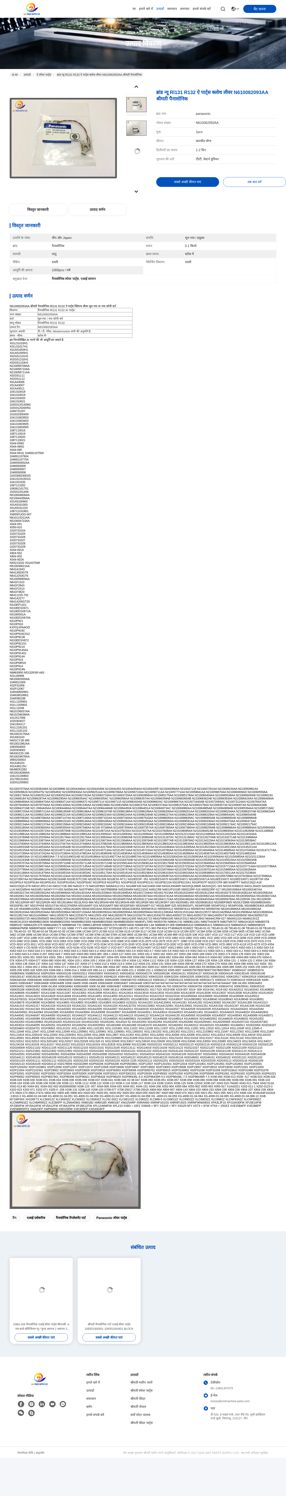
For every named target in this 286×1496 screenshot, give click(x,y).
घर (134, 8)
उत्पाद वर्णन (97, 210)
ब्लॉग (89, 1406)
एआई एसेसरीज (36, 1218)
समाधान (172, 8)
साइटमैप (40, 1452)
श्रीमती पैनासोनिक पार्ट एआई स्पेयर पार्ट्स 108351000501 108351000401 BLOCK (109, 1326)
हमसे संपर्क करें (202, 8)
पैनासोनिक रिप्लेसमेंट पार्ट (71, 1218)
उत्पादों (160, 8)
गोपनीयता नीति (25, 1452)
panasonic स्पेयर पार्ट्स (111, 1218)
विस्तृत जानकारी (38, 210)
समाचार (184, 8)
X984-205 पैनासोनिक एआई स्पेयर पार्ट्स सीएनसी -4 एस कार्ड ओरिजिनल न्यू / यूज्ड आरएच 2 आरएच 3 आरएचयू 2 (41, 1327)
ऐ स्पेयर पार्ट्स (44, 74)
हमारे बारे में (146, 8)
